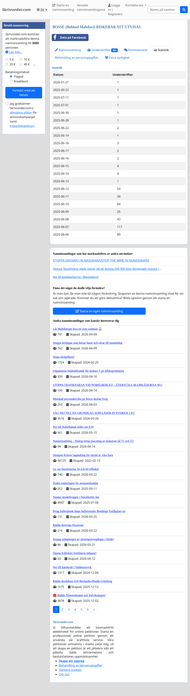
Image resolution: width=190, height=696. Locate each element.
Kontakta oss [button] (134, 5)
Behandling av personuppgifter (77, 58)
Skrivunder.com (16, 9)
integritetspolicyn (22, 237)
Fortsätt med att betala (23, 204)
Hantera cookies (70, 670)
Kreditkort (21, 193)
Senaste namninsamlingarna (91, 7)
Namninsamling (68, 50)
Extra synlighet (117, 58)
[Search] (164, 9)
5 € (12, 171)
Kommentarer (136, 50)
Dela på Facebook (69, 37)
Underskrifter (102, 50)
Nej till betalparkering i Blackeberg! (76, 277)
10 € (27, 171)
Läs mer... (13, 163)
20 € (13, 176)
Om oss (64, 674)
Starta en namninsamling (63, 7)
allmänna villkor (21, 224)
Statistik (161, 50)
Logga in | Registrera (115, 9)
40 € (27, 176)
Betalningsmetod (17, 183)
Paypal (18, 188)
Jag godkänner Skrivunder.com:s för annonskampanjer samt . (23, 226)
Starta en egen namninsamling (99, 311)
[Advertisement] (23, 75)
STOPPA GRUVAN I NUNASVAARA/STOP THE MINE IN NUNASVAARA (101, 260)
